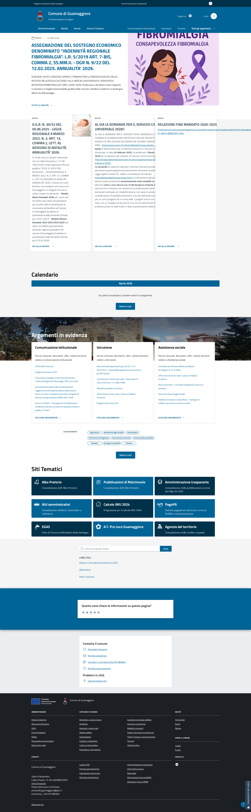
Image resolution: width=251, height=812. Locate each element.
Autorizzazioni (85, 736)
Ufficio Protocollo (38, 783)
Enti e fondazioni (38, 732)
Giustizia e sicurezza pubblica (139, 719)
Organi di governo (38, 719)
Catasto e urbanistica (88, 741)
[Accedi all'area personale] (211, 3)
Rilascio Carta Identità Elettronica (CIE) (98, 563)
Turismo (181, 28)
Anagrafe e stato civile (88, 728)
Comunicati (180, 719)
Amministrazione (46, 28)
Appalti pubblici (85, 732)
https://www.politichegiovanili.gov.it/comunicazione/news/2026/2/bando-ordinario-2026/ (131, 161)
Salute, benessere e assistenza (140, 732)
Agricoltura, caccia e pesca (90, 719)
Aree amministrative (40, 724)
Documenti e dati (38, 745)
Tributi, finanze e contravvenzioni (141, 736)
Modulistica (85, 569)
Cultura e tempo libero (88, 745)
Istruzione (166, 28)
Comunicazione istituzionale (141, 28)
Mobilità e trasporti (135, 728)
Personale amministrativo (42, 741)
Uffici (33, 728)
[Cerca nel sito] (214, 16)
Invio (165, 548)
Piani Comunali (86, 576)
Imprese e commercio (136, 724)
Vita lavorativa (133, 745)
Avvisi (177, 724)
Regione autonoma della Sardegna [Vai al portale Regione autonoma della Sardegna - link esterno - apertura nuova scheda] (48, 3)
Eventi (178, 750)
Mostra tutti (125, 306)
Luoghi (178, 745)
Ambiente (83, 724)
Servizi (77, 28)
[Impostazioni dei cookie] (248, 795)
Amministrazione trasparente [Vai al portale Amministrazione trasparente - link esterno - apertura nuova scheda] (134, 3)
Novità (64, 28)
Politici (34, 736)
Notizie (178, 728)
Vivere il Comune (95, 28)
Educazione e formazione (90, 749)
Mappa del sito (37, 804)
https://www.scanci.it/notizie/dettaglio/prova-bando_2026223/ (133, 145)
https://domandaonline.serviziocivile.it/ (114, 177)
